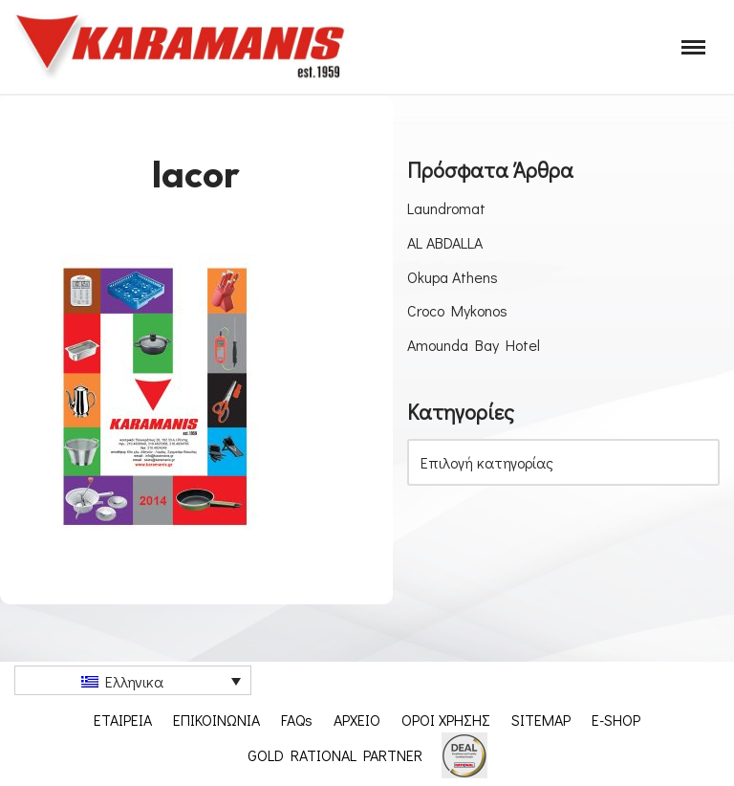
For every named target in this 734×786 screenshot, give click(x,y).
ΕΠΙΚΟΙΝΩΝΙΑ (216, 720)
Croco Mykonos (457, 310)
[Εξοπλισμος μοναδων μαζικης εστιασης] (181, 46)
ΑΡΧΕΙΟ (357, 720)
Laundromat (446, 208)
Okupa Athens (452, 277)
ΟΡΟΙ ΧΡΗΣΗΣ (445, 720)
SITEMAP (541, 720)
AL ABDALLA (445, 242)
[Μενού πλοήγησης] (693, 47)
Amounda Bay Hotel (473, 345)
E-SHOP (616, 720)
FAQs (297, 720)
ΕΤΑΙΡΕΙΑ (123, 720)
